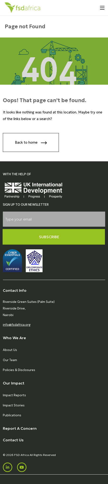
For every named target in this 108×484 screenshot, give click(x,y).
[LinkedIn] (7, 467)
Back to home (31, 143)
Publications (12, 415)
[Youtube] (21, 467)
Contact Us (13, 440)
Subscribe (49, 236)
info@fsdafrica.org (16, 325)
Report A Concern (20, 428)
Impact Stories (14, 405)
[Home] (22, 7)
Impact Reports (14, 395)
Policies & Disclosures (19, 370)
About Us (10, 350)
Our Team (10, 360)
